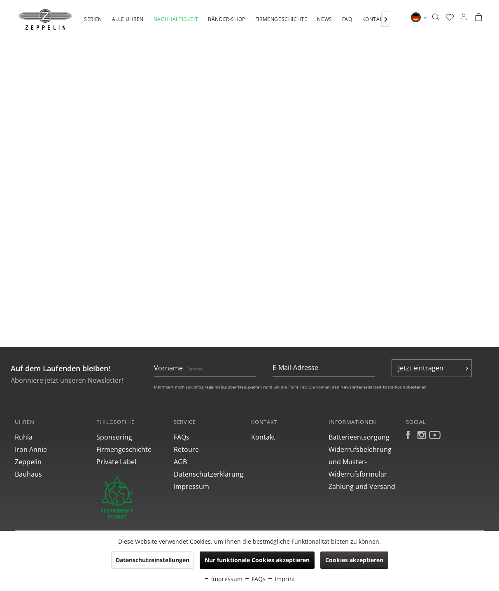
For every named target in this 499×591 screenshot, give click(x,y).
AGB (180, 461)
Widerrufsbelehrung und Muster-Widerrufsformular (360, 462)
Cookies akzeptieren (354, 560)
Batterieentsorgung (359, 437)
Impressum (191, 486)
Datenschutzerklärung (208, 474)
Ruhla (24, 437)
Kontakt (263, 437)
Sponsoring (114, 437)
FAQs (181, 437)
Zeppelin (28, 461)
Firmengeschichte (124, 449)
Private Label (116, 461)
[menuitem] (93, 23)
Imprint (281, 579)
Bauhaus (28, 474)
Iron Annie (31, 449)
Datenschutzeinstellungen (152, 560)
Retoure (186, 449)
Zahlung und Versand (362, 486)
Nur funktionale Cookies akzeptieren (257, 560)
